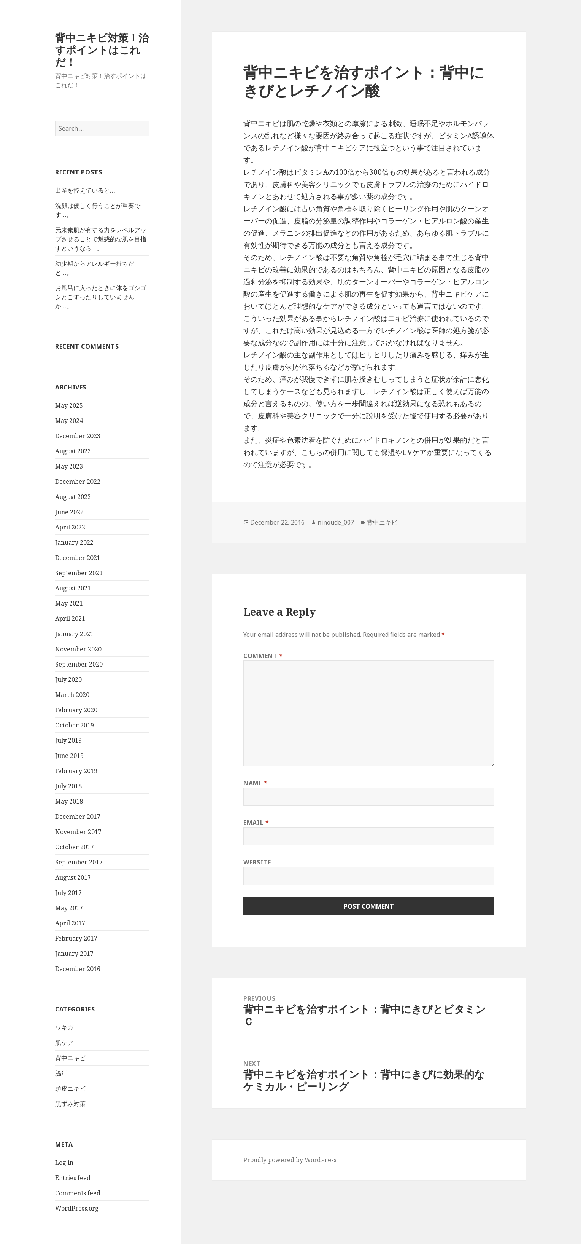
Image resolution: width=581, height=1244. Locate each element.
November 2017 (78, 832)
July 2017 (68, 892)
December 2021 (77, 557)
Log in (64, 1162)
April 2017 (70, 923)
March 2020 (72, 695)
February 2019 (76, 771)
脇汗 (61, 1073)
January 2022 (74, 542)
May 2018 (69, 801)
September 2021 (79, 573)
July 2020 (68, 679)
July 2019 (68, 740)
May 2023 (69, 466)
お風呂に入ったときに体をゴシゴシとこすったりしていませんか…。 (100, 297)
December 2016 (77, 969)
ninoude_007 (335, 522)
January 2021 (74, 634)
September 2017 (79, 862)
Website (257, 862)
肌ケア (64, 1042)
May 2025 (69, 405)
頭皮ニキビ (70, 1088)
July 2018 (68, 786)
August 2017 (73, 877)
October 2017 (74, 847)
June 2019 (69, 755)
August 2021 (73, 588)
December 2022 (77, 481)
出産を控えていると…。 (88, 190)
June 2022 (69, 512)
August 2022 (73, 497)
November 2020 (78, 649)
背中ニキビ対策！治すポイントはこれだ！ (102, 49)
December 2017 (77, 816)
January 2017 (74, 953)
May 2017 (69, 908)
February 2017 (76, 938)
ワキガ (64, 1027)
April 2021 (70, 618)
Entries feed (72, 1178)
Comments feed (77, 1193)
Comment (263, 656)
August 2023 (73, 451)
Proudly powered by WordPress (290, 1160)
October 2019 (74, 725)
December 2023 (77, 436)
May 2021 (69, 603)
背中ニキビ (70, 1058)
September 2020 (79, 664)
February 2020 (76, 710)
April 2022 (70, 527)
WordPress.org (77, 1208)
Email (256, 822)
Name (255, 783)
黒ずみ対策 (70, 1103)
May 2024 (69, 420)
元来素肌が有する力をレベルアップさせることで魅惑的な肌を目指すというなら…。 (100, 239)
